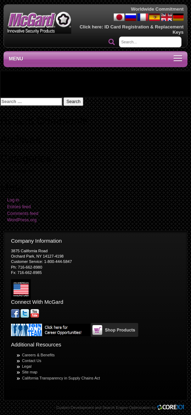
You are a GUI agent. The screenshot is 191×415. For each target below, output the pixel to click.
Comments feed (22, 213)
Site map (29, 372)
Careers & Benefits (38, 355)
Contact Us (31, 361)
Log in (13, 200)
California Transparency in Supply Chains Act (61, 378)
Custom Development (75, 407)
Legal (27, 366)
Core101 (172, 408)
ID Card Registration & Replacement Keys (144, 29)
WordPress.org (21, 219)
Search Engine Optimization (126, 407)
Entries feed (19, 206)
